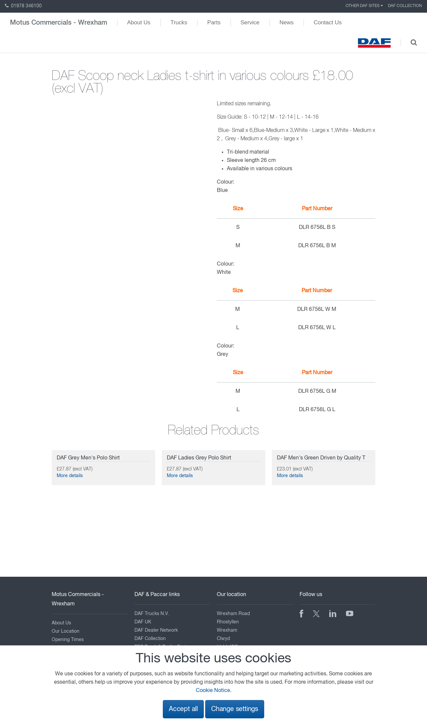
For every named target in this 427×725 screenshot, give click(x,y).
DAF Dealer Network (156, 630)
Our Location (65, 631)
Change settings (234, 709)
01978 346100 (23, 6)
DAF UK (142, 622)
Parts (214, 22)
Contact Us (328, 22)
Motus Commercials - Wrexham (58, 22)
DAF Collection (405, 6)
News (287, 22)
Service (250, 22)
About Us (138, 22)
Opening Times (68, 639)
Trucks (178, 22)
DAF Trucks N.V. (151, 613)
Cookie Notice (213, 690)
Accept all (183, 709)
